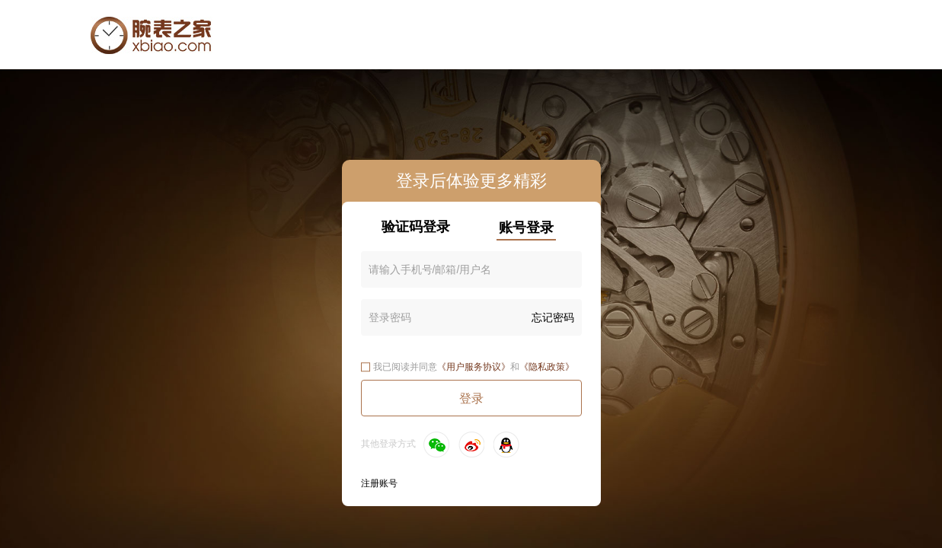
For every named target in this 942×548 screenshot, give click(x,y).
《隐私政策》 (546, 367)
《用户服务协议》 (473, 367)
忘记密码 (553, 317)
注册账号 (379, 483)
